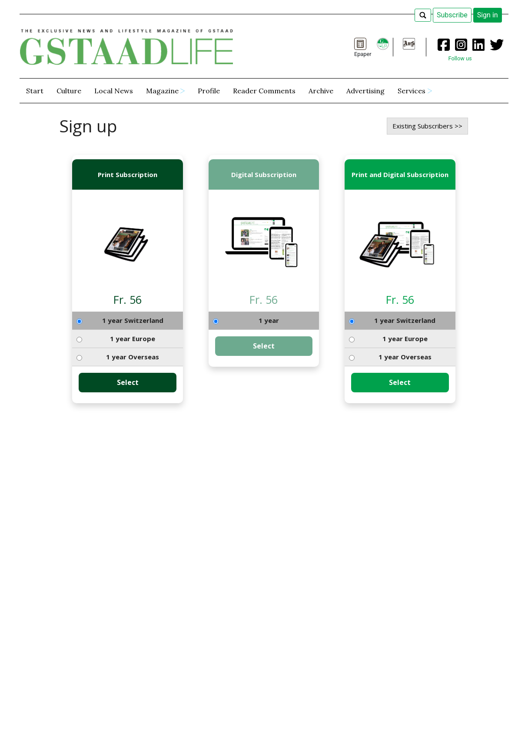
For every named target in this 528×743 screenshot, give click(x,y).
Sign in (487, 15)
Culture (68, 90)
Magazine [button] (162, 90)
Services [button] (411, 90)
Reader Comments (264, 90)
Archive (321, 90)
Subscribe (452, 15)
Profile (209, 90)
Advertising (365, 90)
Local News (113, 90)
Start (34, 90)
